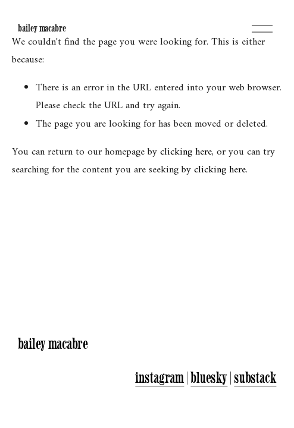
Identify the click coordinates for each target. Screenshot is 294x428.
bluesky (208, 377)
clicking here (186, 152)
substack (255, 377)
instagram (159, 377)
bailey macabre (42, 28)
